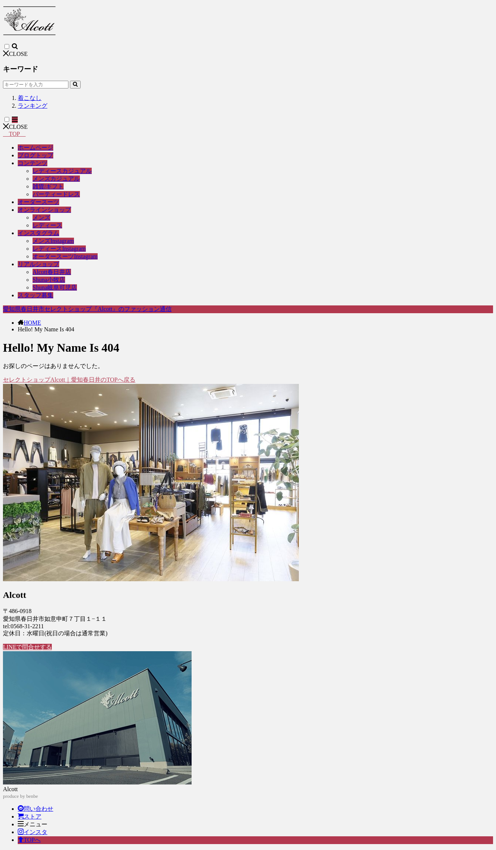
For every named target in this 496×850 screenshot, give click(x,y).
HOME (32, 322)
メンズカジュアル (56, 178)
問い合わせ (35, 809)
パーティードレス (56, 194)
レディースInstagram (59, 248)
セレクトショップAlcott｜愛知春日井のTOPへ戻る (69, 380)
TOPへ (29, 840)
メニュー (32, 824)
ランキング (32, 106)
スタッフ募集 (35, 295)
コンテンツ (32, 163)
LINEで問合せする (27, 647)
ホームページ (35, 147)
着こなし (29, 98)
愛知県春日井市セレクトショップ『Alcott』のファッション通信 (87, 309)
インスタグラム (38, 233)
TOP (14, 134)
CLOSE (15, 54)
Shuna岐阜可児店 (55, 287)
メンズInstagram (53, 241)
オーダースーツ (38, 202)
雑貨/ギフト (48, 186)
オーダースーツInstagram (65, 256)
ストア (29, 816)
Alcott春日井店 (52, 272)
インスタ (32, 832)
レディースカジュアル (62, 171)
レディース (47, 225)
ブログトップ (35, 155)
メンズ (41, 217)
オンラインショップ (44, 210)
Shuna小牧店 (49, 280)
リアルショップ (38, 264)
